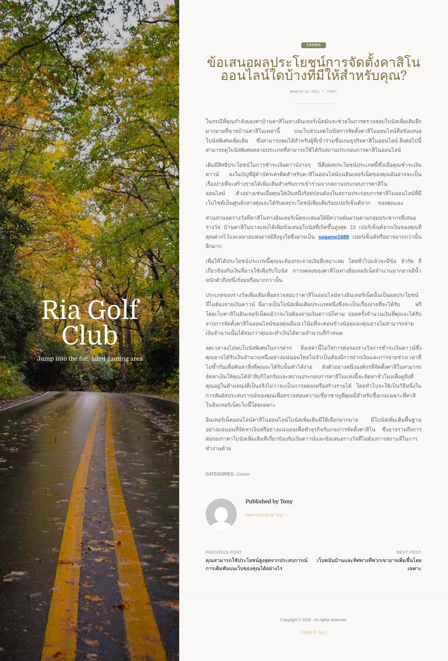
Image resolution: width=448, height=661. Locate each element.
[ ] (313, 632)
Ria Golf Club (89, 323)
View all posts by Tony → (267, 515)
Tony (332, 92)
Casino (313, 45)
